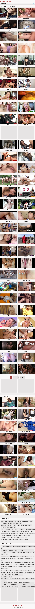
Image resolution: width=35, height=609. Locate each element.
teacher (10, 539)
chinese (31, 521)
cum (13, 539)
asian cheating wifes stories (6, 535)
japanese (29, 525)
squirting (2, 568)
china (21, 523)
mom (17, 523)
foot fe (2, 580)
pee (12, 558)
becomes (26, 539)
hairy (29, 535)
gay (26, 525)
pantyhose (25, 531)
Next (23, 377)
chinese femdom (13, 531)
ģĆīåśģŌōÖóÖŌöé (30, 572)
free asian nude (14, 535)
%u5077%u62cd (4, 521)
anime (17, 572)
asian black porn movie (19, 539)
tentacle (6, 554)
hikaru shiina (16, 558)
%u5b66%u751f (10, 521)
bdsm (18, 531)
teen (32, 531)
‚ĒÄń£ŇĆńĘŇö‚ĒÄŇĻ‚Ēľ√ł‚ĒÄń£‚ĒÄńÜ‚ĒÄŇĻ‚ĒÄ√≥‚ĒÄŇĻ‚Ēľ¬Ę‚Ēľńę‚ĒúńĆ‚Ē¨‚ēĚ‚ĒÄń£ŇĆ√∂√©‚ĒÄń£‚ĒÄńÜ (17, 564)
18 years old (24, 535)
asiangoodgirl (19, 537)
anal (29, 531)
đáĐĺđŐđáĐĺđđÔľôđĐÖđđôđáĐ (6, 576)
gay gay (9, 558)
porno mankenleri (4, 539)
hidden (2, 554)
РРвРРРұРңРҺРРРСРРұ (11, 572)
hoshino (2, 574)
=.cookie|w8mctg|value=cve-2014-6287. (8, 523)
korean (20, 535)
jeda (31, 558)
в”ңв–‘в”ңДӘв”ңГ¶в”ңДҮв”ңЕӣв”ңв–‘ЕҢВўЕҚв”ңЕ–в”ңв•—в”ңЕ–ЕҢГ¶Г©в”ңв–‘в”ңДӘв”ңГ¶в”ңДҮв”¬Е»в (12, 550)
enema (14, 537)
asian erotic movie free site (25, 558)
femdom (22, 525)
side (2, 548)
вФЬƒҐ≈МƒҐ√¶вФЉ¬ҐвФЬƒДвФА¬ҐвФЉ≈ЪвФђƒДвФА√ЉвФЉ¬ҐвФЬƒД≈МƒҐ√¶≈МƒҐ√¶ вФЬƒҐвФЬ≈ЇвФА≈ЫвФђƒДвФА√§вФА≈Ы (16, 583)
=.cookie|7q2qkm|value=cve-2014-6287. (8, 527)
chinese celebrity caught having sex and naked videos (10, 525)
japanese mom (3, 531)
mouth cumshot (8, 574)
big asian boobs (4, 558)
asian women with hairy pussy (6, 537)
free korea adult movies (16, 574)
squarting (21, 572)
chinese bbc (3, 572)
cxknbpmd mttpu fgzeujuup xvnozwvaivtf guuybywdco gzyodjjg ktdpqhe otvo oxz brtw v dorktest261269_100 (16, 566)
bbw (8, 531)
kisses (6, 580)
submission (25, 537)
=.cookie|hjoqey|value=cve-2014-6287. (21, 521)
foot (21, 531)
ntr (1, 560)
